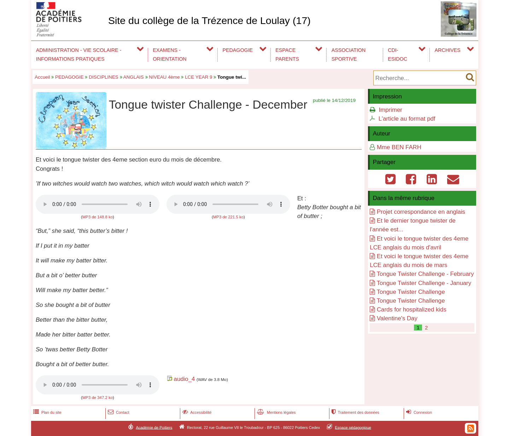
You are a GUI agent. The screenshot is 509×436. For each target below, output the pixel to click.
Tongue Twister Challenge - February (425, 274)
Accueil (42, 77)
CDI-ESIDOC (397, 54)
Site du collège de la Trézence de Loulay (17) (209, 20)
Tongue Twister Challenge (411, 292)
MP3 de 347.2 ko (97, 397)
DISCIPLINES (103, 77)
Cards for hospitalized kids (411, 309)
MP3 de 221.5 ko (228, 217)
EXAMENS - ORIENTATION (169, 54)
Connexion (418, 412)
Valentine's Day (397, 318)
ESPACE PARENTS (287, 54)
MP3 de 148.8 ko (97, 217)
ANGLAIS (133, 77)
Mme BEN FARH (399, 147)
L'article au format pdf (407, 118)
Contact (117, 412)
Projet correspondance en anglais (421, 211)
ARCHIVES (448, 50)
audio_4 (184, 379)
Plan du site (47, 412)
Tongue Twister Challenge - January (424, 283)
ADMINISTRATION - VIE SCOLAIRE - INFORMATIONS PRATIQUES (79, 54)
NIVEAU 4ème (164, 77)
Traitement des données (354, 412)
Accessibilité (196, 412)
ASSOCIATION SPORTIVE (348, 54)
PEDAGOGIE (238, 50)
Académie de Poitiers (154, 427)
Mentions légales (276, 412)
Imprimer (390, 110)
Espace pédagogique (353, 427)
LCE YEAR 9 (198, 77)
